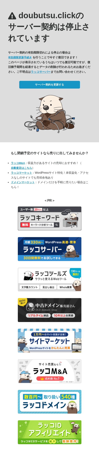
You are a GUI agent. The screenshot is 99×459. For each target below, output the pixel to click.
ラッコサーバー (41, 71)
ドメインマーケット (23, 182)
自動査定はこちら (21, 167)
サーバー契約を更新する (49, 84)
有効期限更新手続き (20, 57)
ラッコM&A (18, 163)
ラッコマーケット (21, 172)
